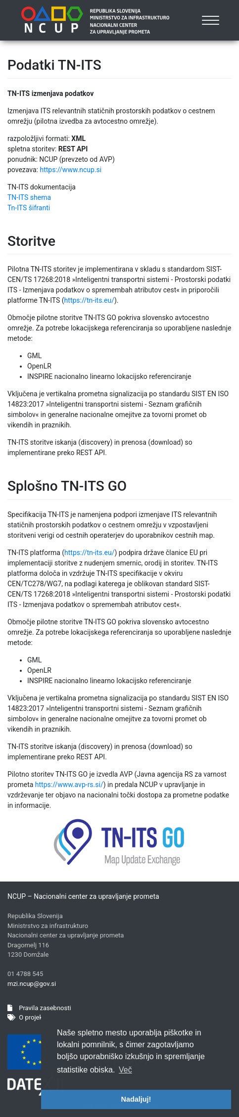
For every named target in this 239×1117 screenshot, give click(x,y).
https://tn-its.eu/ (89, 300)
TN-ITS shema (29, 197)
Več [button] (125, 1070)
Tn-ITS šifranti (28, 208)
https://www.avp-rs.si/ (69, 785)
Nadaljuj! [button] (136, 1099)
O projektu (27, 1017)
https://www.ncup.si (70, 170)
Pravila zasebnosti (39, 1008)
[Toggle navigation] (210, 20)
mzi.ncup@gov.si (31, 983)
